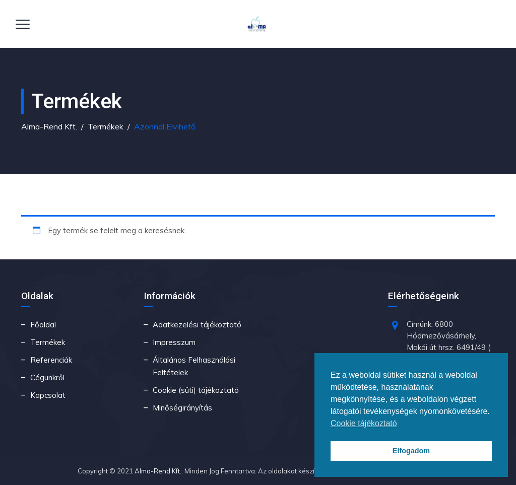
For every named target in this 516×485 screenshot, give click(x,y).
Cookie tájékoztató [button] (364, 423)
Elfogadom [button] (411, 451)
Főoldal (43, 324)
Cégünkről (47, 377)
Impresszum (174, 342)
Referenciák (51, 360)
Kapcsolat (48, 395)
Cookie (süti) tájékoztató (196, 390)
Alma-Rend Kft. (158, 471)
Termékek (47, 342)
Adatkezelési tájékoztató (197, 324)
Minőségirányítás (182, 407)
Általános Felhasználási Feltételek (194, 366)
